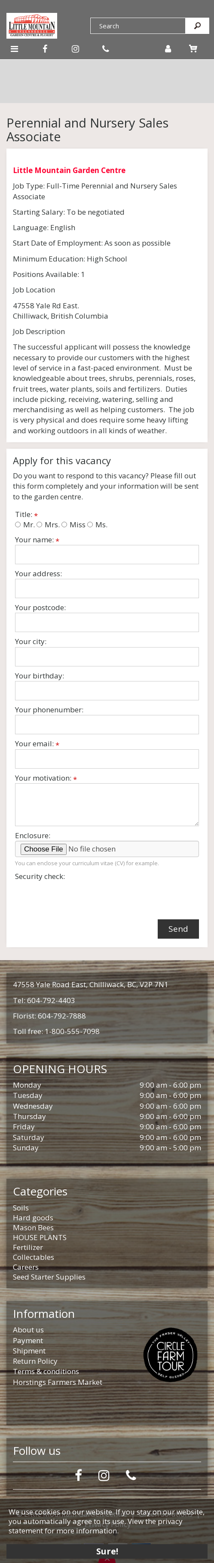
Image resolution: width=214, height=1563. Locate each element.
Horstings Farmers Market (57, 1382)
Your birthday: (39, 676)
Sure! (107, 1551)
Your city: (30, 641)
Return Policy (35, 1361)
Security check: (40, 876)
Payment (28, 1340)
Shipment (29, 1351)
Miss (73, 524)
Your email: (37, 744)
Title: (26, 514)
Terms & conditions (46, 1371)
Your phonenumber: (49, 710)
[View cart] (193, 48)
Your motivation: (46, 778)
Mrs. (48, 524)
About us (28, 1330)
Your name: (37, 540)
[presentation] (80, 898)
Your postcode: (40, 607)
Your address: (38, 573)
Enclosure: (32, 835)
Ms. (97, 524)
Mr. (25, 524)
